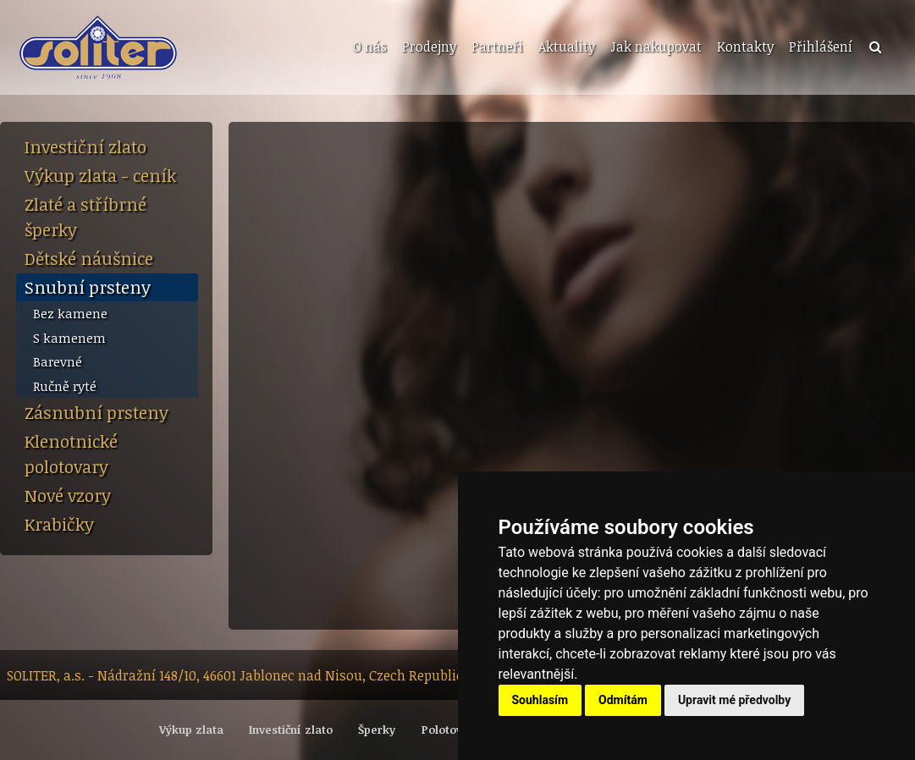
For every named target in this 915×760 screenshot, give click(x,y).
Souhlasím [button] (540, 700)
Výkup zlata (191, 729)
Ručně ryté (64, 385)
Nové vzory (68, 495)
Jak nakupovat (656, 46)
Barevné (57, 361)
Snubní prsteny (88, 287)
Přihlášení (820, 46)
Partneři (497, 46)
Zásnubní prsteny (96, 412)
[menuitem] (368, 47)
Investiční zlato (85, 146)
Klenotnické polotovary (71, 453)
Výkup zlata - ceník (100, 175)
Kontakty (745, 46)
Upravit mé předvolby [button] (734, 700)
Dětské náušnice (89, 258)
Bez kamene (70, 313)
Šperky (376, 729)
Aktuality (566, 46)
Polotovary (451, 729)
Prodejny (429, 46)
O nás (370, 46)
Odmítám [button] (623, 700)
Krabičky (59, 524)
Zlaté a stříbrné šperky (85, 216)
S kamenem (69, 337)
